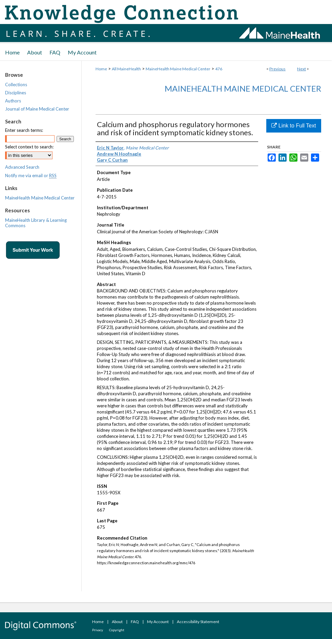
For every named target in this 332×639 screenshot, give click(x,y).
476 (218, 68)
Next (301, 68)
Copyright (116, 630)
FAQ (135, 621)
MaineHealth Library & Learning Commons (36, 222)
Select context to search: (29, 146)
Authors (13, 100)
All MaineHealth (126, 68)
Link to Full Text (293, 125)
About (117, 621)
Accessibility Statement (198, 621)
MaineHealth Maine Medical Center (178, 68)
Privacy (97, 630)
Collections (16, 84)
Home (101, 68)
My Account (158, 621)
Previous (277, 68)
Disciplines (15, 92)
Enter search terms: (24, 130)
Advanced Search (22, 167)
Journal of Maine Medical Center (37, 109)
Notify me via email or (31, 175)
